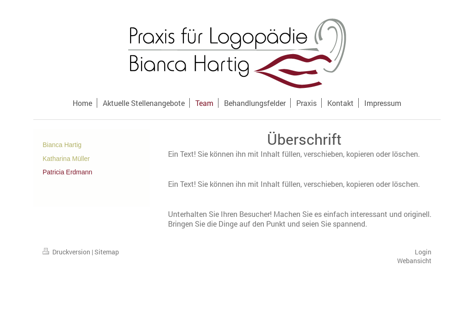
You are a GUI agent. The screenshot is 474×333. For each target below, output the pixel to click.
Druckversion (67, 251)
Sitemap (106, 251)
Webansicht (414, 260)
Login (423, 251)
